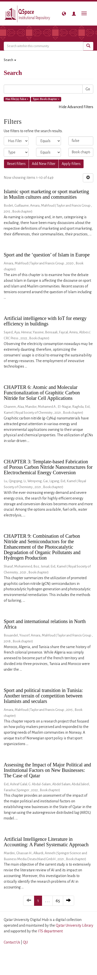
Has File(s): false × (16, 98)
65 (58, 900)
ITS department (50, 931)
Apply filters (71, 164)
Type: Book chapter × (46, 98)
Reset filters (16, 164)
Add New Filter (43, 164)
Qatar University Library (74, 925)
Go (88, 89)
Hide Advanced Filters (76, 107)
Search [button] (10, 60)
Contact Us (12, 942)
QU (25, 942)
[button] (64, 13)
